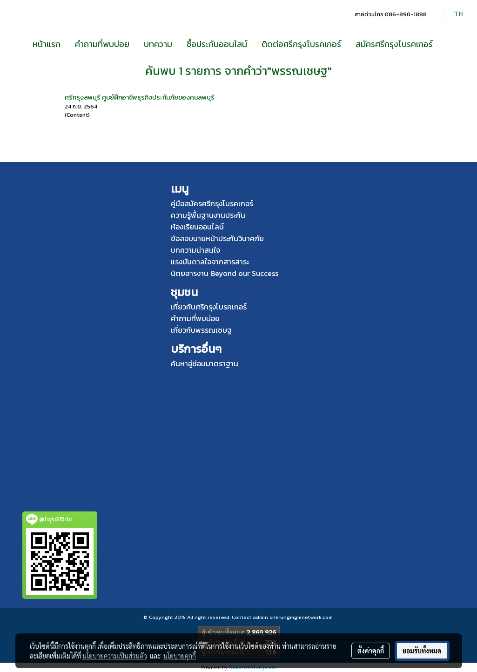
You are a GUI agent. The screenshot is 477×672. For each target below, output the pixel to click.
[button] (448, 44)
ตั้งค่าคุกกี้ (370, 650)
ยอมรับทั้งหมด (422, 650)
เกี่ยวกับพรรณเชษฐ (201, 330)
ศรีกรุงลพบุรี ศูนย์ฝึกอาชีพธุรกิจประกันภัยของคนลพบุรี (140, 97)
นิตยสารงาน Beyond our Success (224, 273)
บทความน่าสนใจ (195, 249)
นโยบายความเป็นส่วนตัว (114, 656)
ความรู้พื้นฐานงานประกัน (208, 215)
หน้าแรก (46, 44)
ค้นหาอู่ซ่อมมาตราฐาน (204, 363)
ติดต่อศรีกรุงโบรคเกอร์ (301, 44)
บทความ (158, 44)
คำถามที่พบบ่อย (102, 44)
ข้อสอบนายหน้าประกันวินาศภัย (217, 238)
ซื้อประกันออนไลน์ (217, 44)
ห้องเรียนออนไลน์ (197, 226)
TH (453, 14)
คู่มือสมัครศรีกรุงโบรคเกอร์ (212, 203)
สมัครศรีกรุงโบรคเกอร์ (394, 44)
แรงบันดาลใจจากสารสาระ (210, 261)
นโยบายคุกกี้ (179, 656)
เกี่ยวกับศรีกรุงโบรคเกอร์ (209, 306)
